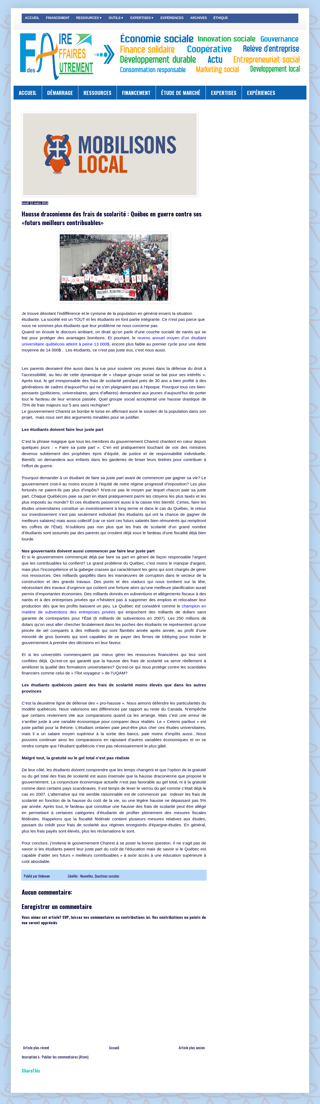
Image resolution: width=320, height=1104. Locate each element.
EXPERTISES (223, 92)
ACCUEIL (32, 18)
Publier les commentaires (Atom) (65, 1057)
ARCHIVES (198, 18)
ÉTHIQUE (220, 18)
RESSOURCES (97, 92)
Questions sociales (107, 876)
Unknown (44, 876)
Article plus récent (36, 1047)
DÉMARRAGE (60, 92)
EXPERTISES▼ (142, 18)
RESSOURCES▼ (89, 18)
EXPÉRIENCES (172, 18)
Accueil (114, 1047)
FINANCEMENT (57, 18)
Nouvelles (86, 876)
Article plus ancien (192, 1047)
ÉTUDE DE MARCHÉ (180, 92)
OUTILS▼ (116, 18)
